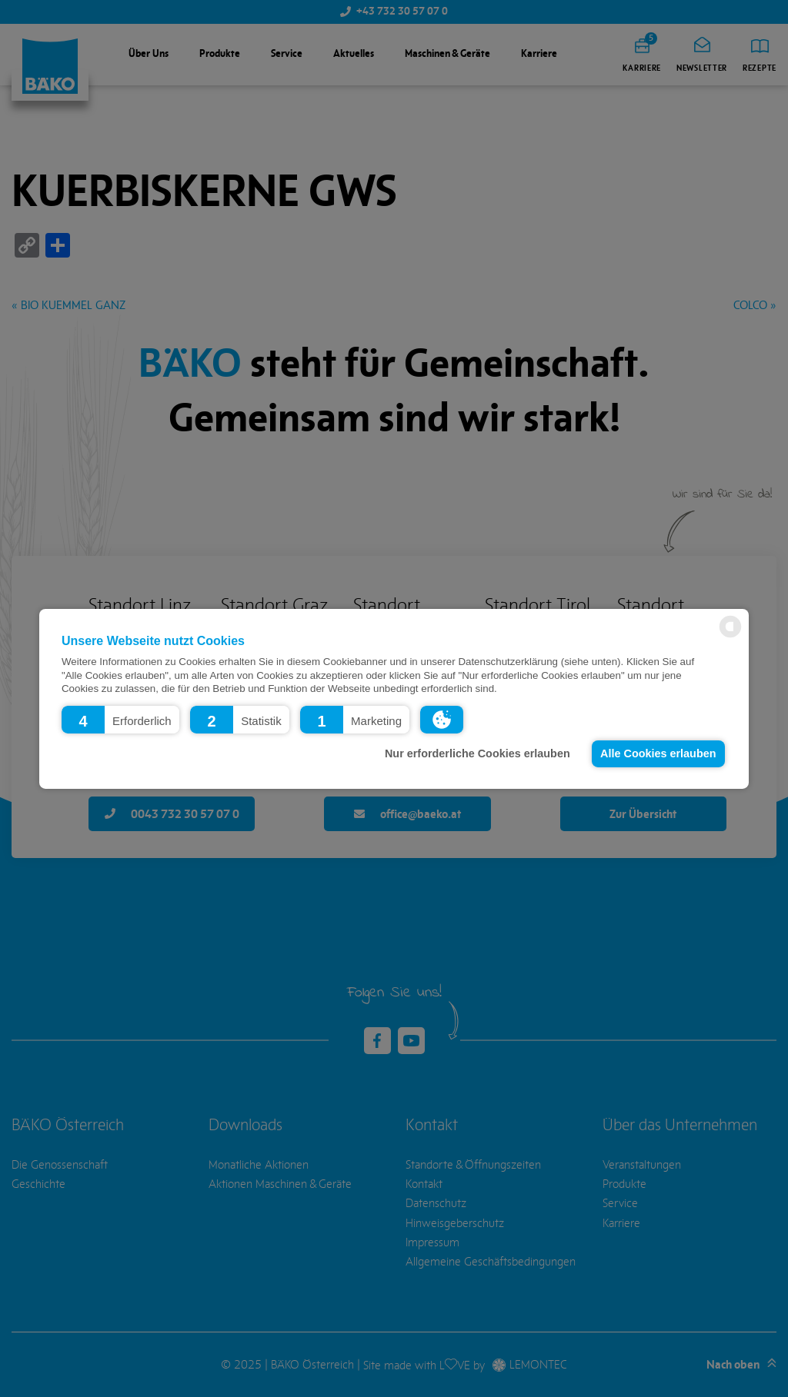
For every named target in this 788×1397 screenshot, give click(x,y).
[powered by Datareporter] (730, 636)
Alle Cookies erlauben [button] (658, 753)
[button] (120, 719)
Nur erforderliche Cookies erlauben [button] (477, 753)
